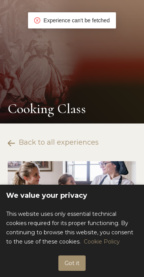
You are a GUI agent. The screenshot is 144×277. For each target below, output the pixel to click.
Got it (72, 263)
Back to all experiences (53, 142)
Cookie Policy (102, 241)
